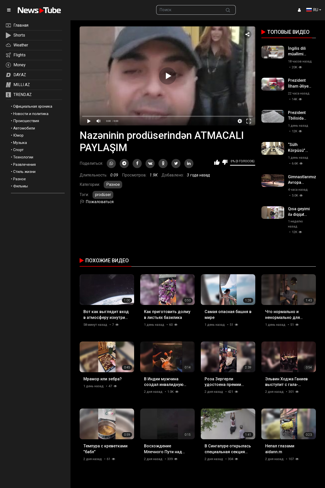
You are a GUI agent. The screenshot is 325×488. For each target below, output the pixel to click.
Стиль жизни (24, 171)
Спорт (18, 150)
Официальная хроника (32, 106)
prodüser (103, 194)
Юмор (18, 135)
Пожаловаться (97, 201)
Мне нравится (217, 162)
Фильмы (20, 186)
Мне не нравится (224, 162)
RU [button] (312, 9)
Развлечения (24, 164)
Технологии (23, 157)
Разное (19, 179)
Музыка (20, 142)
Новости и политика (30, 113)
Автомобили (24, 128)
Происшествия (26, 121)
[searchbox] (188, 10)
